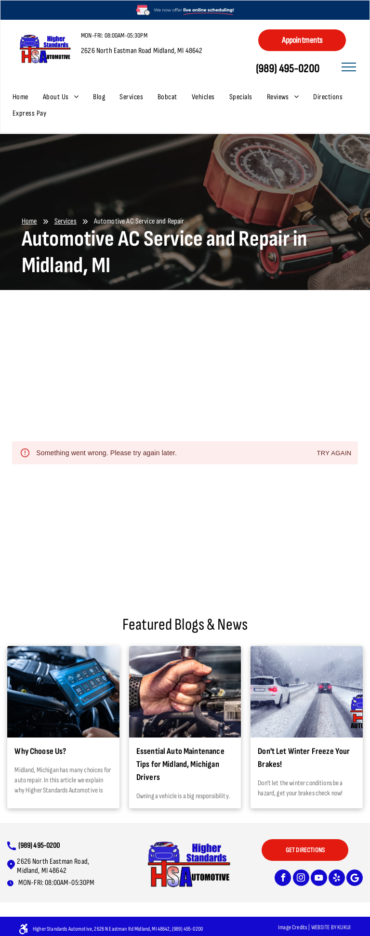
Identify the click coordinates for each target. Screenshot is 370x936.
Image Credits (292, 927)
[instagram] (301, 879)
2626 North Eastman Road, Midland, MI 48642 (53, 866)
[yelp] (337, 879)
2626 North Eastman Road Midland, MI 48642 (141, 50)
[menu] (348, 66)
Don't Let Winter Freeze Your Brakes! (304, 757)
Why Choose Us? (40, 751)
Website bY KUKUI (331, 927)
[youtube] (319, 879)
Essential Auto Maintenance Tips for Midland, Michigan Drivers (180, 764)
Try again (334, 453)
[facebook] (283, 879)
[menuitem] (28, 97)
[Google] (354, 879)
